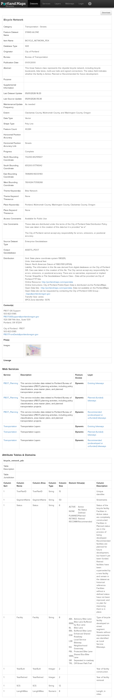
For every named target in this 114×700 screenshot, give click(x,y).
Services (46, 3)
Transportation (10, 426)
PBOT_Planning (11, 383)
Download (106, 13)
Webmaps (69, 3)
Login (81, 3)
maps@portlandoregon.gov (38, 294)
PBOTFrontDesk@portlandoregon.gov (21, 334)
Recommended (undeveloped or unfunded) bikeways (97, 415)
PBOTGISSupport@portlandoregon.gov (21, 316)
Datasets (34, 3)
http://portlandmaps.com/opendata (57, 282)
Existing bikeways (96, 383)
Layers (58, 3)
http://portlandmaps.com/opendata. (56, 288)
